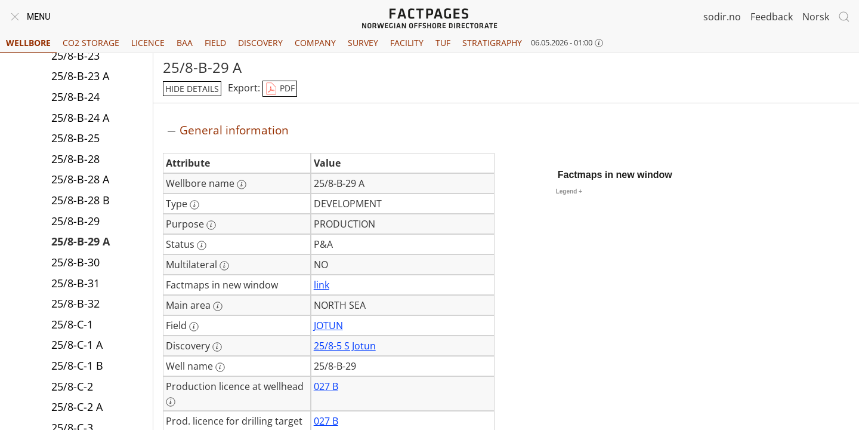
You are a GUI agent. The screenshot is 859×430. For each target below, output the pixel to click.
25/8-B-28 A (80, 179)
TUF (442, 42)
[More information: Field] (194, 326)
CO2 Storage (91, 42)
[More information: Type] (194, 205)
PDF (280, 89)
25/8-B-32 (75, 303)
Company (315, 42)
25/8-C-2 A (77, 407)
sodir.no (722, 16)
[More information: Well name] (220, 367)
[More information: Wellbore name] (241, 184)
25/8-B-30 (75, 262)
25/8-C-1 (72, 324)
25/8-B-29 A (80, 241)
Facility (407, 42)
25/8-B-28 (75, 159)
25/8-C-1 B (77, 365)
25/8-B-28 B (80, 200)
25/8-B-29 (75, 221)
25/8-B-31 (75, 283)
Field (215, 42)
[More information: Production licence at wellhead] (170, 402)
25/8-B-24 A (80, 117)
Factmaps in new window (615, 175)
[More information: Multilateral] (224, 266)
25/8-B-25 (75, 138)
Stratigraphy (492, 42)
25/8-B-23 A (80, 76)
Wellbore (28, 42)
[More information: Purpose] (211, 225)
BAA (185, 42)
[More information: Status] (201, 245)
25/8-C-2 (72, 386)
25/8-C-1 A (77, 344)
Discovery (260, 42)
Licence (148, 42)
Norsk (815, 16)
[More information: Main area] (218, 306)
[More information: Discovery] (217, 347)
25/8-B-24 (75, 97)
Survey (363, 42)
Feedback (771, 16)
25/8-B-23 (75, 55)
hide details (192, 88)
